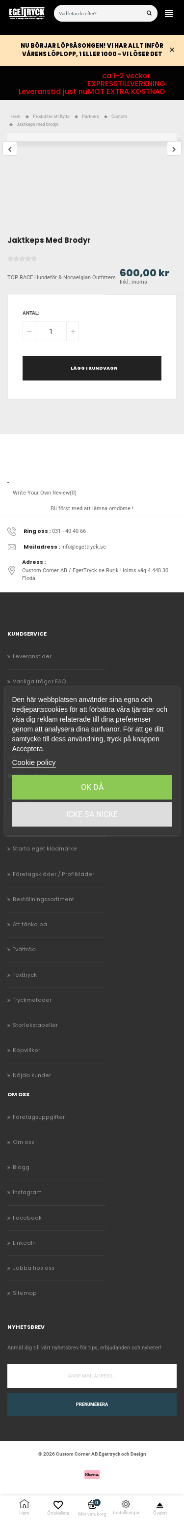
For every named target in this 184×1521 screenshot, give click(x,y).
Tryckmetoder (32, 1000)
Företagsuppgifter (39, 1117)
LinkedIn (24, 1243)
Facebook (27, 1218)
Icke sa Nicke (92, 814)
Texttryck (25, 975)
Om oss (23, 1142)
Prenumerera (92, 1404)
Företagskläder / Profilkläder (53, 874)
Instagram (27, 1192)
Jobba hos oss (33, 1268)
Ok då (92, 787)
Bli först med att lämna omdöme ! (92, 508)
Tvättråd (24, 949)
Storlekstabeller (35, 1025)
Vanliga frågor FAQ (39, 681)
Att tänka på (30, 924)
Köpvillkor (26, 1050)
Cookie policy (33, 762)
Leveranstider (32, 656)
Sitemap (25, 1293)
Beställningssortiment (43, 899)
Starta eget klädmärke (45, 848)
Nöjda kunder (32, 1075)
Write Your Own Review (45, 493)
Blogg (21, 1167)
